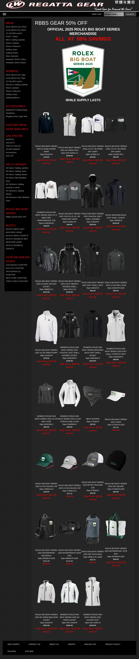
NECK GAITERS (92, 419)
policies (11, 651)
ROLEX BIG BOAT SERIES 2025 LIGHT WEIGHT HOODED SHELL (70, 284)
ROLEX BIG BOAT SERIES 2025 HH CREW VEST (70, 149)
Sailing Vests (11, 49)
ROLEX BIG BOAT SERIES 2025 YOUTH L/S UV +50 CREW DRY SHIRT (70, 216)
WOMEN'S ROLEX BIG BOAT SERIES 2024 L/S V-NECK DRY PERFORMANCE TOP (46, 216)
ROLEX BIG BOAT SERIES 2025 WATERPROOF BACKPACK (46, 553)
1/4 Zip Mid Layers (14, 33)
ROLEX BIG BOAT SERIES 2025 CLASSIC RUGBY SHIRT (46, 149)
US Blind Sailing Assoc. (18, 259)
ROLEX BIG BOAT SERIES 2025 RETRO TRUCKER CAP (93, 485)
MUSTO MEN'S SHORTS (17, 236)
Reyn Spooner (12, 56)
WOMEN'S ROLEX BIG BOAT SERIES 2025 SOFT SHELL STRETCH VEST (116, 351)
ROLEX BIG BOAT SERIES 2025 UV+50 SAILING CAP (46, 485)
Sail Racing (14, 135)
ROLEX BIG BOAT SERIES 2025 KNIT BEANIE (116, 485)
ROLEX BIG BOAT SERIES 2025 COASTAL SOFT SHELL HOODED (93, 216)
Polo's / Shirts (12, 36)
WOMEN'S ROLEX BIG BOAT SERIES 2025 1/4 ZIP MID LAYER (46, 419)
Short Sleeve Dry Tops (16, 75)
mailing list (90, 644)
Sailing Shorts (12, 53)
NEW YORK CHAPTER (16, 278)
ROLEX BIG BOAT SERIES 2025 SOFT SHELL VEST (93, 283)
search (130, 14)
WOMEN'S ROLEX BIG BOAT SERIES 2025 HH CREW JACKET (69, 617)
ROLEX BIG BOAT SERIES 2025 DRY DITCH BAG (93, 553)
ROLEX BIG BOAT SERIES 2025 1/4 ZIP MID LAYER (116, 283)
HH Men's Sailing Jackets (17, 168)
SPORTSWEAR (13, 149)
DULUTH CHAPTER (15, 268)
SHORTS (10, 139)
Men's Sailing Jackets (15, 40)
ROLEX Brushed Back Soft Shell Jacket (115, 216)
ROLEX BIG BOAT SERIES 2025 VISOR (116, 420)
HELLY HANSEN (16, 164)
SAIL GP (9, 156)
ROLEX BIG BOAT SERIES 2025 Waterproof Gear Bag (69, 553)
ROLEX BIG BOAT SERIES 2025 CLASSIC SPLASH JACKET (46, 284)
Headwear (10, 113)
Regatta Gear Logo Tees (16, 116)
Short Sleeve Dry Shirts (16, 27)
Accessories (15, 106)
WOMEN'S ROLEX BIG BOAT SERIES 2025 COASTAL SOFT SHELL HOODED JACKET (70, 351)
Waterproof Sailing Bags (16, 110)
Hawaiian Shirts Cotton (16, 59)
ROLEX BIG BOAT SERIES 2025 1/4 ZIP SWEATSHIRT (46, 351)
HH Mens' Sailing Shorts (16, 174)
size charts (13, 644)
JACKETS (10, 143)
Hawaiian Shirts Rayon (16, 63)
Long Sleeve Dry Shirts (16, 30)
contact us (34, 644)
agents (71, 644)
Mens (10, 23)
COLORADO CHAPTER (16, 265)
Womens (12, 71)
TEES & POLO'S (13, 146)
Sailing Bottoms (13, 98)
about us (54, 644)
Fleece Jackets (12, 43)
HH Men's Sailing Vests (16, 171)
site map (29, 651)
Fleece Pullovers (13, 46)
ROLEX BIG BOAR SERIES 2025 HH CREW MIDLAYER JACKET (46, 617)
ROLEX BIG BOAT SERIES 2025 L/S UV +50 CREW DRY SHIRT (93, 149)
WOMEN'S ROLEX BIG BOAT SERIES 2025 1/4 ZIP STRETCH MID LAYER (69, 419)
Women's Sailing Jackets (17, 85)
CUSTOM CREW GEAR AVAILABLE (17, 126)
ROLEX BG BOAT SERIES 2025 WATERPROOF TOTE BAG (116, 551)
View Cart (97, 14)
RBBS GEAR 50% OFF (16, 217)
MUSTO (10, 225)
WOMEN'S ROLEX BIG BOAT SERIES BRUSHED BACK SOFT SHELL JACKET (92, 351)
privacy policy (112, 644)
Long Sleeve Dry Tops (15, 78)
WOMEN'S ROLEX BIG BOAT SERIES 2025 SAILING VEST (92, 617)
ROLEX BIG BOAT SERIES (17, 211)
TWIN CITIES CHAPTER (17, 281)
